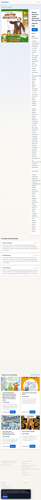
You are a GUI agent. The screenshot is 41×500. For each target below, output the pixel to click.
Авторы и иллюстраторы (27, 461)
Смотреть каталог (35, 374)
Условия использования (6, 488)
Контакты (3, 484)
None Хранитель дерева (28, 431)
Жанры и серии (25, 463)
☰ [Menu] (38, 2)
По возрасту (24, 472)
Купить (35, 29)
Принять (5, 496)
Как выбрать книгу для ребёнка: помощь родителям (29, 466)
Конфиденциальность (6, 486)
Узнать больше (5, 412)
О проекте (3, 482)
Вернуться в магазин (6, 7)
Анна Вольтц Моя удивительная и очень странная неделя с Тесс (8, 433)
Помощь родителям (26, 474)
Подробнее (5, 494)
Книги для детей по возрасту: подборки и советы (31, 469)
